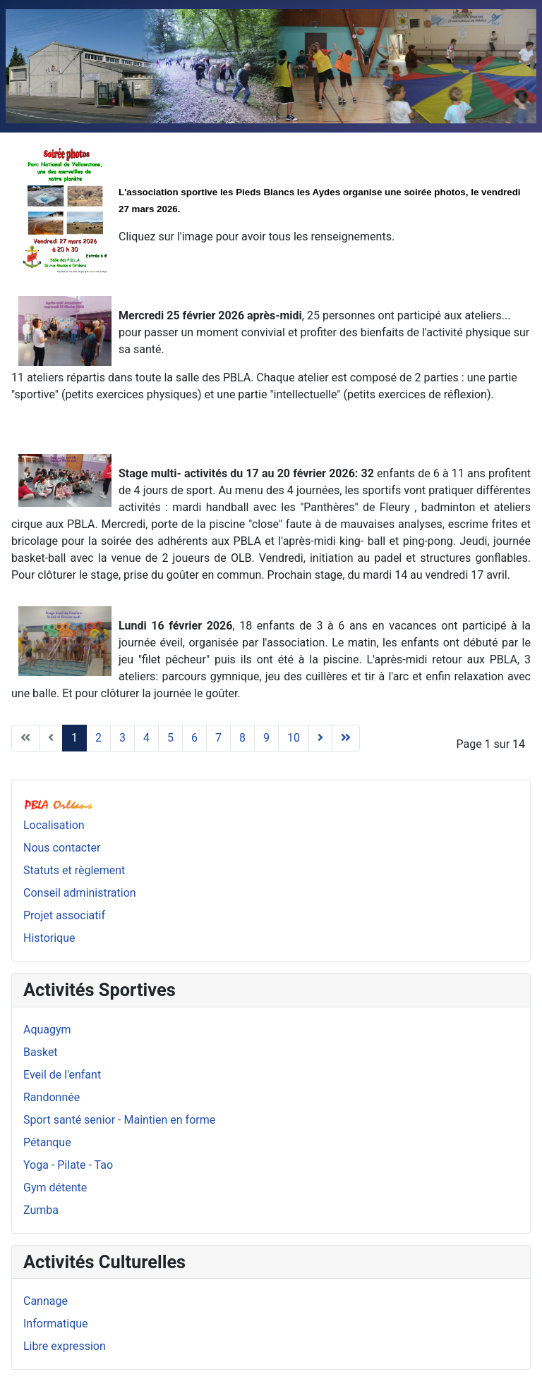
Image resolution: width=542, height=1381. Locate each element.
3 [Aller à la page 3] (122, 737)
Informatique (55, 1323)
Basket (40, 1052)
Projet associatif (64, 915)
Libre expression (64, 1346)
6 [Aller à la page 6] (194, 737)
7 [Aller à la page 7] (218, 737)
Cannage (45, 1301)
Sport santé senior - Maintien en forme (119, 1120)
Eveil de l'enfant (62, 1074)
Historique (49, 938)
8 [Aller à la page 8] (242, 737)
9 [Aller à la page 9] (266, 737)
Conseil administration (79, 893)
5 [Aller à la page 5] (170, 737)
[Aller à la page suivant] (320, 738)
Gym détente (55, 1187)
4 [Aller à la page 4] (146, 737)
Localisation (54, 825)
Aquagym (47, 1029)
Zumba (41, 1210)
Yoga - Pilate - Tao (68, 1165)
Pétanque (47, 1142)
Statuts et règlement (74, 870)
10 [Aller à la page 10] (293, 737)
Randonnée (51, 1097)
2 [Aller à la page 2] (98, 737)
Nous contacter (61, 847)
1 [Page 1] (74, 737)
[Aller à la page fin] (346, 738)
